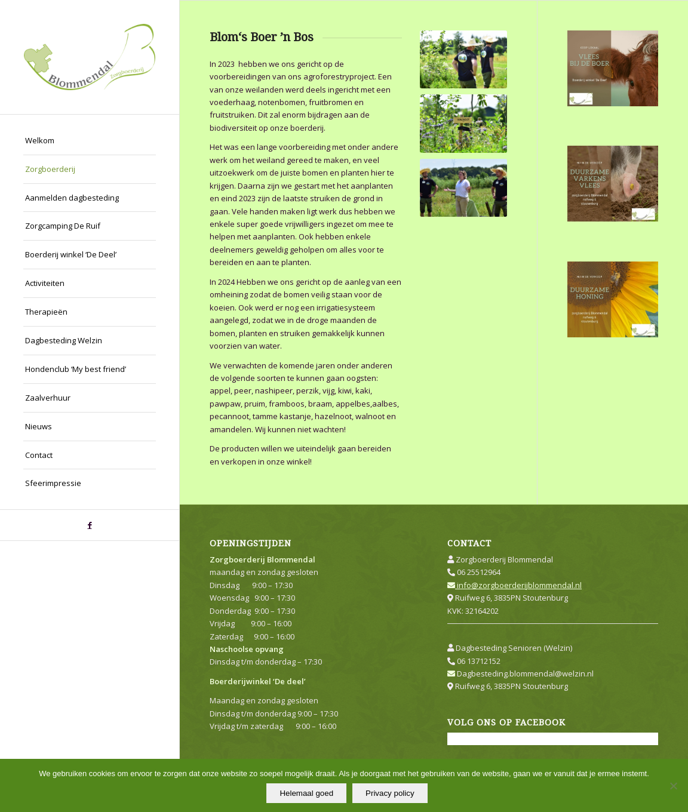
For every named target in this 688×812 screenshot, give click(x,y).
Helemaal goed (306, 793)
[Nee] (673, 786)
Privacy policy (390, 793)
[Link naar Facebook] (89, 525)
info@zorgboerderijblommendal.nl (514, 585)
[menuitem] (89, 141)
